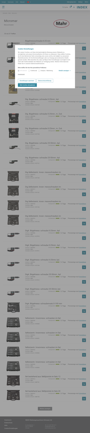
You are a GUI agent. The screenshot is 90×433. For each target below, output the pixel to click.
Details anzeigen (65, 70)
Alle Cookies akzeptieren (27, 85)
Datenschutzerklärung (44, 81)
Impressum (21, 74)
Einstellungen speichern (27, 81)
